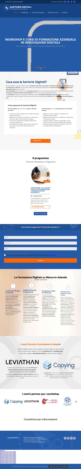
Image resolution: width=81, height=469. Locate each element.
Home (16, 12)
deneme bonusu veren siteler (8, 451)
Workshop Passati (38, 12)
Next (76, 401)
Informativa (64, 466)
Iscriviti (40, 260)
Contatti (64, 12)
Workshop (24, 12)
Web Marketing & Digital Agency (38, 441)
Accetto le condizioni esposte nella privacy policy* (17, 253)
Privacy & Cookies (50, 255)
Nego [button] (57, 466)
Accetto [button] (51, 466)
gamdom (2, 450)
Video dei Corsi (53, 12)
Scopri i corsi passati (40, 213)
